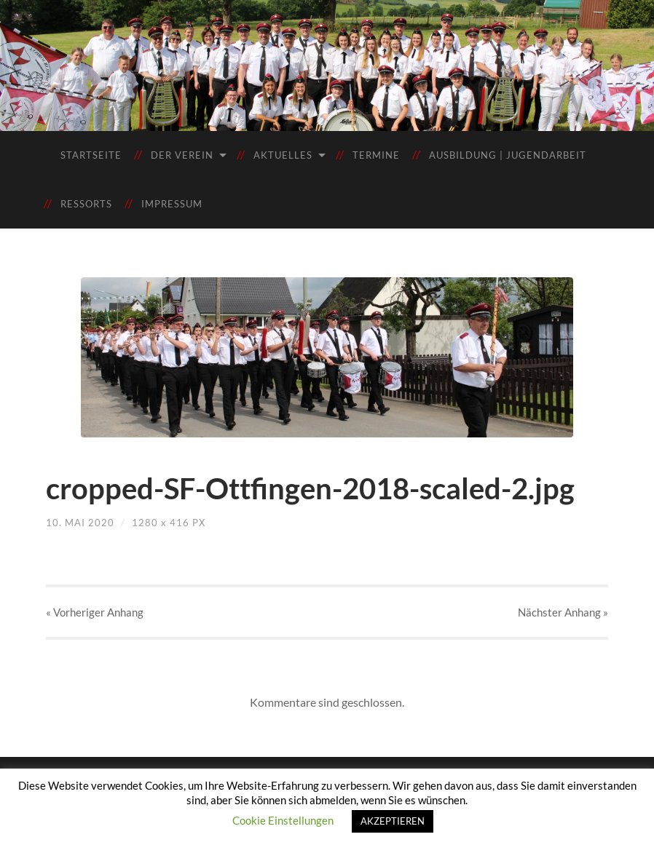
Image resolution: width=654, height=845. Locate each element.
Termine (376, 155)
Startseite (91, 155)
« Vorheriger (94, 612)
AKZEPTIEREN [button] (393, 821)
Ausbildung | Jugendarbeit (507, 155)
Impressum (171, 204)
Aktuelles (282, 155)
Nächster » (563, 612)
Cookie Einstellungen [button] (283, 820)
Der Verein (182, 155)
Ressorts (86, 204)
